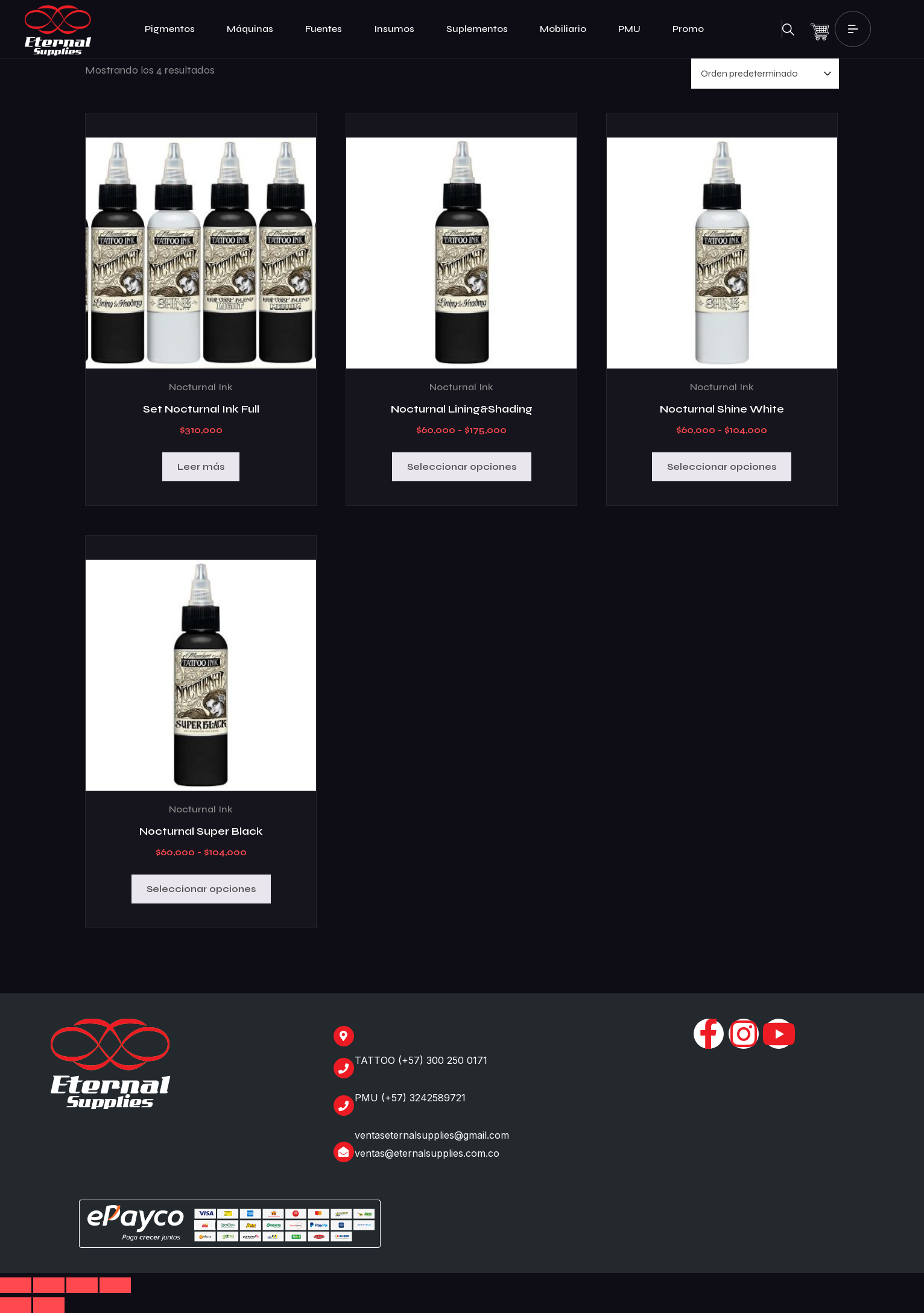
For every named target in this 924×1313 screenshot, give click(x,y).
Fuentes (328, 29)
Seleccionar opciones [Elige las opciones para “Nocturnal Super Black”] (201, 888)
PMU (634, 29)
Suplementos (482, 29)
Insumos (399, 29)
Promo (688, 28)
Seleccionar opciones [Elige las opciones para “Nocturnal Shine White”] (721, 466)
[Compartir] (82, 1285)
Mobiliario (568, 29)
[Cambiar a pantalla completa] (49, 1285)
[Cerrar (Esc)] (115, 1285)
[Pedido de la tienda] (765, 74)
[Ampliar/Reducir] (15, 1285)
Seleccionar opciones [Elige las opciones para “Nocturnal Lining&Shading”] (461, 466)
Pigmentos (175, 29)
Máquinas (255, 29)
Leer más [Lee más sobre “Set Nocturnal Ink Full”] (200, 466)
